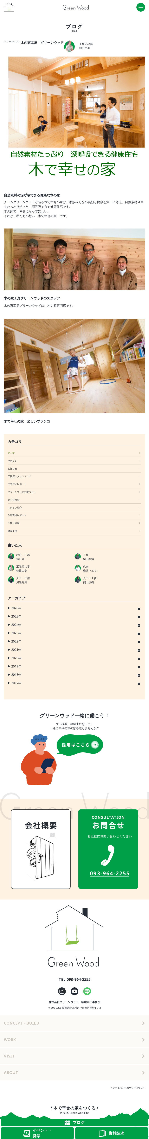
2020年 (16, 658)
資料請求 (111, 1133)
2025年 (16, 616)
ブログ (75, 1122)
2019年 (16, 666)
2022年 (16, 641)
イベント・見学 (37, 1133)
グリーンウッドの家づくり (22, 492)
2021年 (16, 650)
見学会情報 (13, 499)
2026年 (16, 608)
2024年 (16, 625)
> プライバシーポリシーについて (128, 1087)
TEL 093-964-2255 (75, 979)
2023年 (16, 633)
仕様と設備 (13, 523)
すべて (11, 453)
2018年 (16, 675)
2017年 (16, 683)
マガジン (12, 460)
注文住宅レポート (17, 484)
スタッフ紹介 (15, 507)
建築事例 (12, 531)
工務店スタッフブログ (19, 476)
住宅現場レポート (17, 515)
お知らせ (12, 468)
